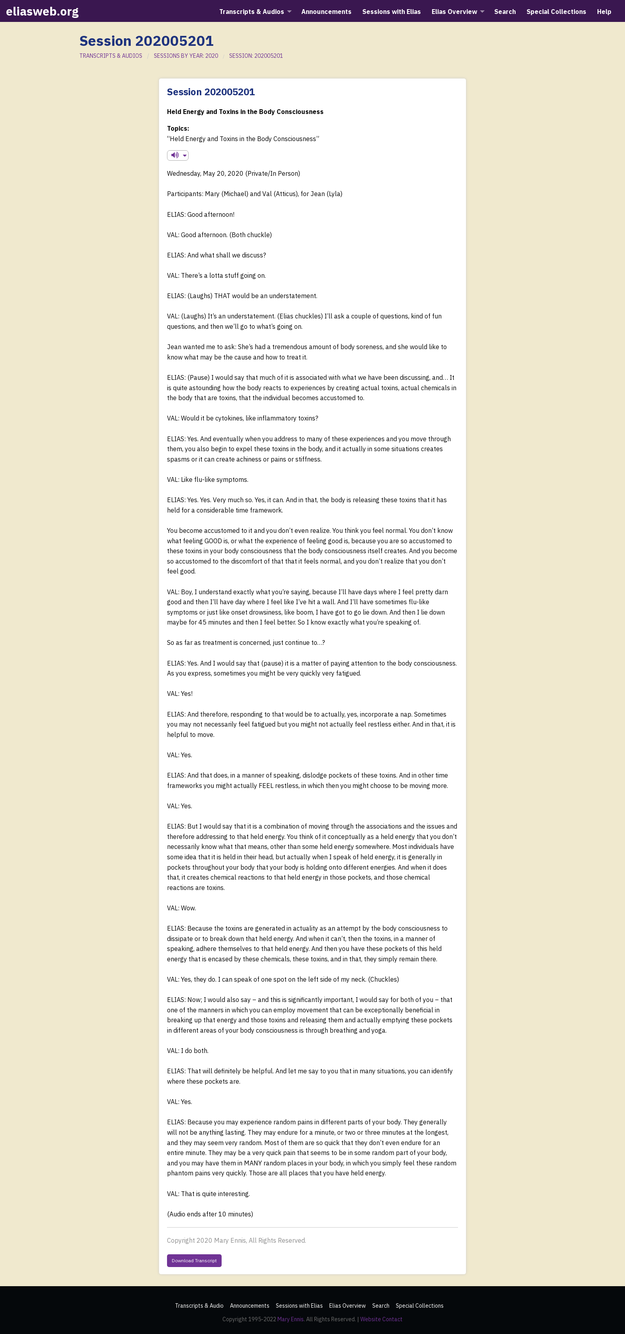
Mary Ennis (290, 1319)
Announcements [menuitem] (326, 12)
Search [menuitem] (505, 12)
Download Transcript (194, 1260)
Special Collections (420, 1305)
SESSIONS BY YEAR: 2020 (186, 55)
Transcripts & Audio (199, 1305)
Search (380, 1305)
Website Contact (381, 1319)
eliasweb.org (42, 11)
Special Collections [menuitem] (556, 12)
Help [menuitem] (604, 12)
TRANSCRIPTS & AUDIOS (110, 55)
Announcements (249, 1305)
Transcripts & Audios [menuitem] (251, 12)
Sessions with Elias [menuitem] (391, 12)
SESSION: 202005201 (256, 55)
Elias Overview (347, 1305)
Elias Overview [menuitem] (454, 12)
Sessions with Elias (299, 1305)
